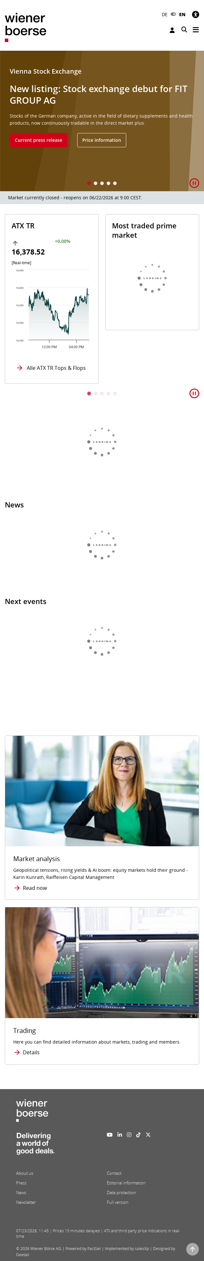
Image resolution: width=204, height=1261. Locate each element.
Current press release (38, 140)
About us (24, 1173)
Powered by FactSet (83, 1248)
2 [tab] (95, 184)
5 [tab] (115, 184)
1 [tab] (89, 184)
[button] (194, 183)
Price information (101, 140)
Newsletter (26, 1202)
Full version (117, 1202)
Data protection (121, 1192)
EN (182, 14)
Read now (35, 887)
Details (31, 1052)
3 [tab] (102, 184)
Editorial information (126, 1183)
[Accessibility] (195, 14)
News (21, 1192)
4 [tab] (108, 184)
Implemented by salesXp (127, 1248)
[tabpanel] (102, 121)
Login (172, 30)
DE (165, 14)
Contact (114, 1173)
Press (21, 1183)
